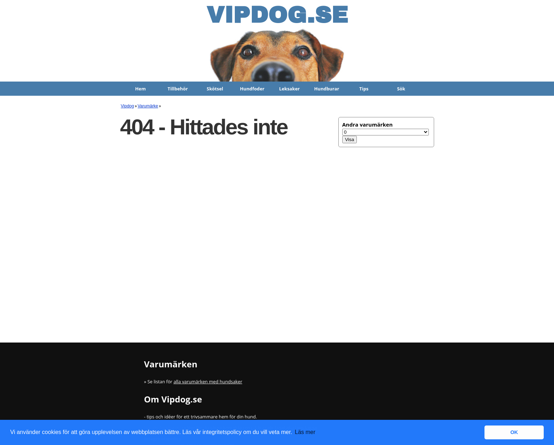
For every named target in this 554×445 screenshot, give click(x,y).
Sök (401, 88)
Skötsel (215, 88)
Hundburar (326, 88)
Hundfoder (252, 88)
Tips (364, 88)
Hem (140, 88)
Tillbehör (178, 88)
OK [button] (514, 432)
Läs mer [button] (305, 432)
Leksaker (289, 88)
